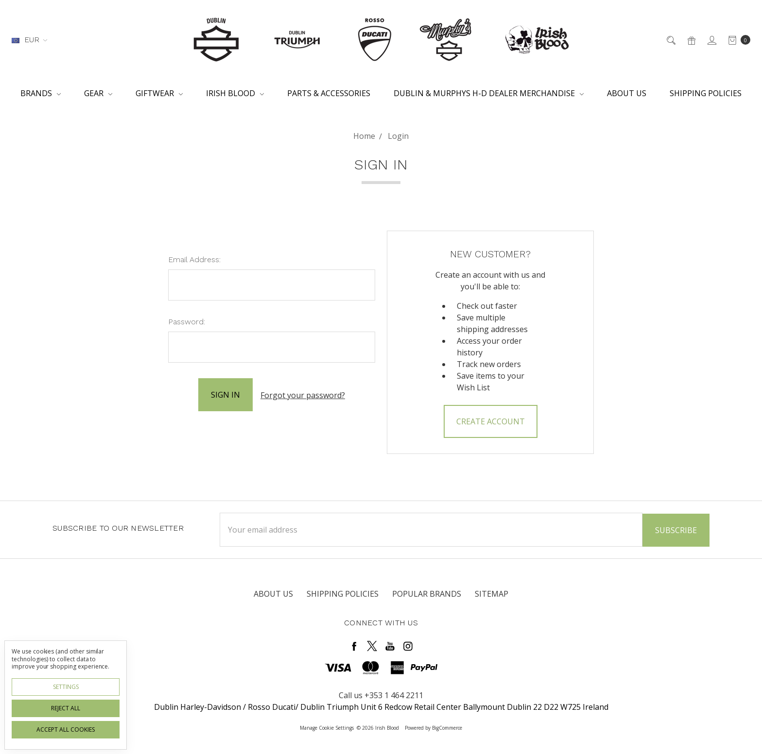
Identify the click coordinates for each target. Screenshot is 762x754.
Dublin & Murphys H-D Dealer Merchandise (489, 93)
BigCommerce (447, 726)
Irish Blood (235, 93)
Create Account (490, 421)
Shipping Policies (706, 93)
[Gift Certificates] (691, 39)
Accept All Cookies (65, 729)
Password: (186, 321)
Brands (40, 93)
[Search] (670, 39)
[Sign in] (711, 39)
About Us (626, 93)
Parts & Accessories (328, 93)
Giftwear (159, 93)
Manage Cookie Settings (327, 726)
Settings (66, 687)
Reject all (65, 708)
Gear (98, 93)
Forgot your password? (302, 394)
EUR (29, 39)
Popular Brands (426, 592)
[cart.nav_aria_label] (736, 39)
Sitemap (491, 592)
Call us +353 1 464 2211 (381, 694)
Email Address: (194, 259)
